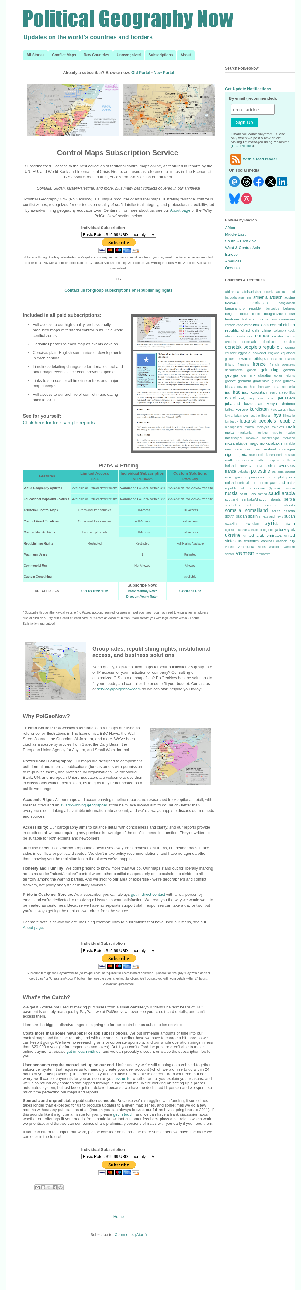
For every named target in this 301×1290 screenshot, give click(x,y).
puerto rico (259, 482)
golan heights (284, 375)
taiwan (289, 523)
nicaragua (287, 449)
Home (118, 1216)
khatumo (288, 403)
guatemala (261, 381)
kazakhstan (253, 403)
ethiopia (261, 358)
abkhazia (232, 291)
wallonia (275, 547)
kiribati (229, 409)
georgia (231, 375)
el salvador (257, 353)
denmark (249, 342)
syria (271, 522)
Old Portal (140, 72)
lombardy (231, 421)
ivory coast (256, 398)
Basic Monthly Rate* (142, 591)
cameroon (287, 319)
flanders (243, 364)
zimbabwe (263, 554)
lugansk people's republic (267, 420)
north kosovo (285, 455)
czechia (230, 342)
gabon (251, 370)
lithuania (289, 415)
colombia (279, 330)
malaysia (263, 427)
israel (230, 397)
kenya (271, 403)
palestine (260, 471)
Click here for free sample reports (59, 422)
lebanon (241, 415)
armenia (260, 297)
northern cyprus (267, 460)
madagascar (233, 427)
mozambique (236, 443)
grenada (244, 381)
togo (266, 530)
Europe (231, 254)
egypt (242, 353)
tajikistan (231, 530)
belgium (231, 314)
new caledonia (237, 449)
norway (245, 465)
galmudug (269, 370)
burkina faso (267, 319)
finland (229, 364)
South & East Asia (241, 241)
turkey (284, 529)
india (275, 386)
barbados (272, 308)
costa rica (245, 336)
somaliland (256, 510)
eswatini (244, 359)
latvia (228, 415)
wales (262, 547)
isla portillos (286, 392)
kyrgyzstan (279, 409)
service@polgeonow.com (119, 689)
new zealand (265, 449)
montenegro (270, 438)
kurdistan (259, 409)
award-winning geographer (84, 805)
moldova (252, 438)
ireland (272, 392)
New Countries (96, 55)
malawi (249, 427)
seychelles (232, 505)
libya (276, 415)
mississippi (233, 438)
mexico (290, 432)
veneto (229, 547)
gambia (289, 370)
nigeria (241, 454)
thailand (256, 530)
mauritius (261, 432)
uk (293, 529)
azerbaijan (259, 302)
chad (245, 330)
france (259, 364)
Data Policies (242, 146)
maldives (278, 427)
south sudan (236, 516)
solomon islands (279, 505)
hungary (264, 386)
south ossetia (283, 511)
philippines (286, 477)
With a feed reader (253, 159)
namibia (289, 443)
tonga (274, 530)
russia (231, 493)
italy (242, 398)
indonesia (288, 386)
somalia (233, 510)
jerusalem (286, 398)
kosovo (242, 409)
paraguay (256, 477)
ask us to (122, 1078)
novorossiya (265, 465)
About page (180, 210)
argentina (244, 297)
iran (228, 392)
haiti (253, 386)
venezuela (246, 547)
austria (289, 297)
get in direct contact (148, 894)
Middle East (235, 234)
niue (252, 455)
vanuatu (267, 541)
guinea (276, 381)
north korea (265, 455)
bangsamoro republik (243, 308)
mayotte (276, 432)
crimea (262, 335)
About (185, 55)
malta (229, 432)
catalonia (261, 325)
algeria (268, 291)
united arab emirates (262, 535)
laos (292, 409)
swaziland (232, 523)
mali (290, 426)
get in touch (123, 1114)
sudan (289, 516)
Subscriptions (160, 55)
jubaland (232, 403)
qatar (291, 482)
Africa (230, 227)
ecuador (231, 353)
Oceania (232, 267)
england (273, 353)
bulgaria (248, 319)
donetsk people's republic (252, 347)
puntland (277, 482)
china (266, 330)
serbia (289, 499)
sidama (252, 505)
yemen (245, 552)
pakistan (244, 471)
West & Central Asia (242, 247)
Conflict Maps (64, 55)
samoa (262, 494)
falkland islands (283, 359)
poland (230, 482)
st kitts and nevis (271, 516)
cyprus (290, 336)
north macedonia (239, 460)
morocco (289, 438)
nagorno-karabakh (266, 443)
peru (271, 477)
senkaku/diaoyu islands (261, 499)
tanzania (244, 530)
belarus (289, 308)
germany (248, 375)
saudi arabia (281, 493)
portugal (243, 482)
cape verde (244, 325)
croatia (277, 336)
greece (230, 381)
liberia (265, 415)
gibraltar (264, 375)
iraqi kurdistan (254, 392)
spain (253, 516)
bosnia (256, 314)
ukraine (232, 535)
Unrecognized (129, 55)
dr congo (288, 347)
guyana (242, 386)
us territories (248, 541)
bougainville (273, 314)
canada (230, 325)
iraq (237, 392)
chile (255, 330)
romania (289, 488)
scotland (231, 499)
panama (278, 471)
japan (271, 398)
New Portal (164, 72)
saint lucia (248, 494)
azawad (232, 302)
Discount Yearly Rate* (142, 596)
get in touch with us (83, 1051)
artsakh (275, 297)
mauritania (244, 432)
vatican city (285, 541)
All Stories (35, 55)
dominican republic (279, 342)
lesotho (255, 415)
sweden (252, 523)
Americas (233, 261)
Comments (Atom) (131, 1234)
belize (245, 314)
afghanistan (251, 291)
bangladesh (287, 303)
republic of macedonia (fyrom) (252, 488)
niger (229, 454)
